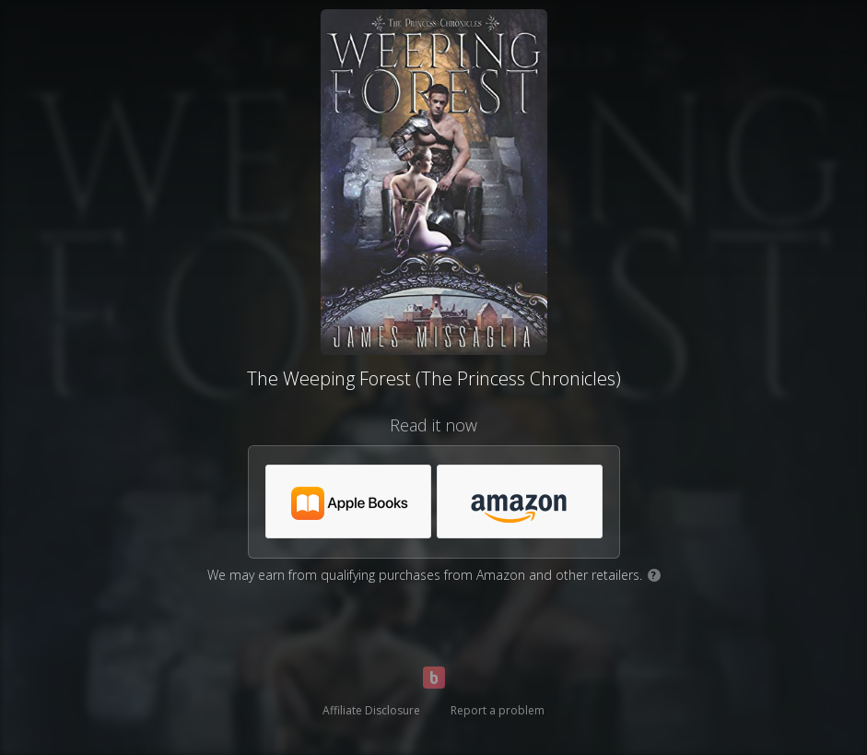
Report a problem (498, 710)
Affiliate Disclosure (371, 710)
